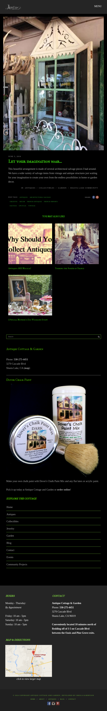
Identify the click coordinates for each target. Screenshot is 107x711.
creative (13, 201)
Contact (10, 550)
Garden (62, 188)
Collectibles (46, 188)
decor (22, 201)
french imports (51, 201)
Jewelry (10, 528)
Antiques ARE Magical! (19, 268)
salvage (13, 206)
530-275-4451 (21, 359)
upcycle (22, 206)
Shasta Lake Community (84, 188)
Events (10, 557)
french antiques (34, 201)
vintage (31, 206)
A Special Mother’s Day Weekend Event (28, 319)
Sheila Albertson (85, 695)
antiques (24, 197)
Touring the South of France (69, 268)
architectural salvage (40, 197)
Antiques (30, 188)
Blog (9, 543)
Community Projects (17, 564)
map (27, 368)
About (41, 699)
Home (10, 507)
